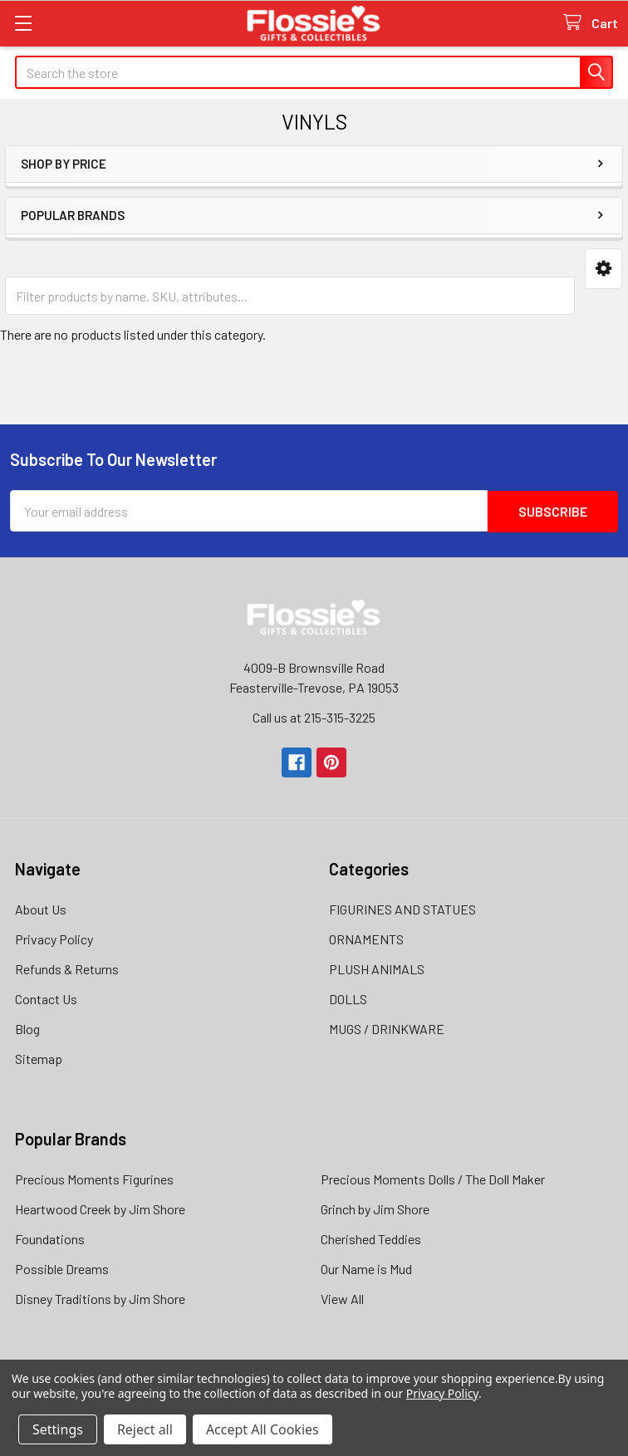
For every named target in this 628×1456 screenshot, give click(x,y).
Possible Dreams (62, 1268)
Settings (57, 1429)
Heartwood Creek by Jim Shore (100, 1208)
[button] (603, 268)
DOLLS (348, 998)
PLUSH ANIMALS (376, 968)
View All (342, 1298)
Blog (27, 1028)
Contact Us (46, 998)
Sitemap (38, 1058)
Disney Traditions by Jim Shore (100, 1298)
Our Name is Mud (366, 1268)
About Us (40, 908)
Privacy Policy (54, 938)
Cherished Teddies (371, 1238)
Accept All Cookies (262, 1429)
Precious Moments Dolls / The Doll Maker (433, 1178)
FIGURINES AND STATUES (402, 908)
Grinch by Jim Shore (375, 1208)
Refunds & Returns (67, 968)
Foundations (50, 1238)
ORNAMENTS (366, 938)
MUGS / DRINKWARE (386, 1028)
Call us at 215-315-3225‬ (314, 716)
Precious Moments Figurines (94, 1178)
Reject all (145, 1429)
